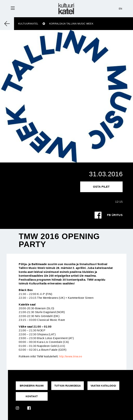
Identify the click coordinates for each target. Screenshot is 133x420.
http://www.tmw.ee (70, 356)
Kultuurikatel (28, 23)
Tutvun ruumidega (67, 385)
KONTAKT (32, 396)
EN (120, 8)
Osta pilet (101, 186)
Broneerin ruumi (32, 385)
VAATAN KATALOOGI (103, 385)
